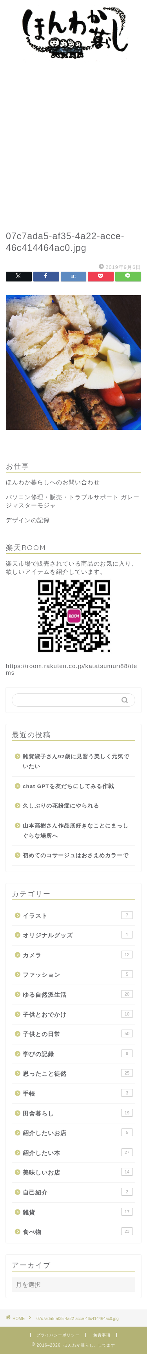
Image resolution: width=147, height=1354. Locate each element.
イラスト (78, 915)
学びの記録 (78, 1053)
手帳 (78, 1093)
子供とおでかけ (78, 1014)
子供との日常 (78, 1033)
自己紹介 (78, 1192)
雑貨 (78, 1212)
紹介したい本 (78, 1152)
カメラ (78, 954)
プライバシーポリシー (58, 1335)
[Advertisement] (73, 143)
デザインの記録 (28, 520)
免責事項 (102, 1335)
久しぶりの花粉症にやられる (61, 806)
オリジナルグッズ (78, 934)
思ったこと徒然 (78, 1073)
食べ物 (78, 1231)
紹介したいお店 (78, 1132)
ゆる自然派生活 (78, 994)
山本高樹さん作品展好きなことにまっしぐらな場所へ (76, 831)
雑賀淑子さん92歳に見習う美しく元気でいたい (76, 762)
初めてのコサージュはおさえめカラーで (76, 855)
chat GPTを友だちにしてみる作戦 (68, 786)
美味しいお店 (78, 1172)
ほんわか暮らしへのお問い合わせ (53, 482)
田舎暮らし (78, 1113)
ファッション (78, 974)
